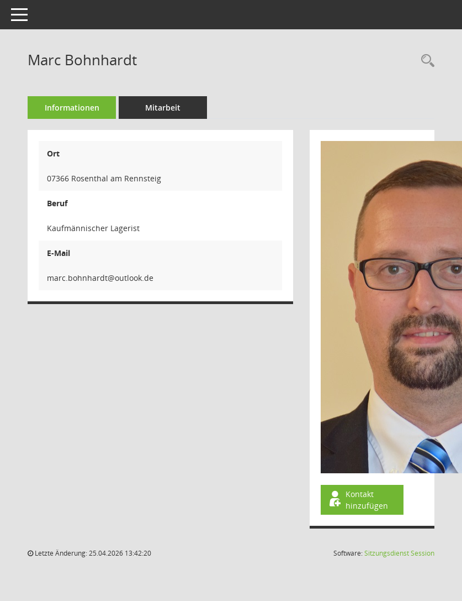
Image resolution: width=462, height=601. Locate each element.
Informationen (72, 107)
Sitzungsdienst (399, 553)
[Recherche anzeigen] (425, 61)
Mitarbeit (162, 107)
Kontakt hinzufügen (357, 500)
